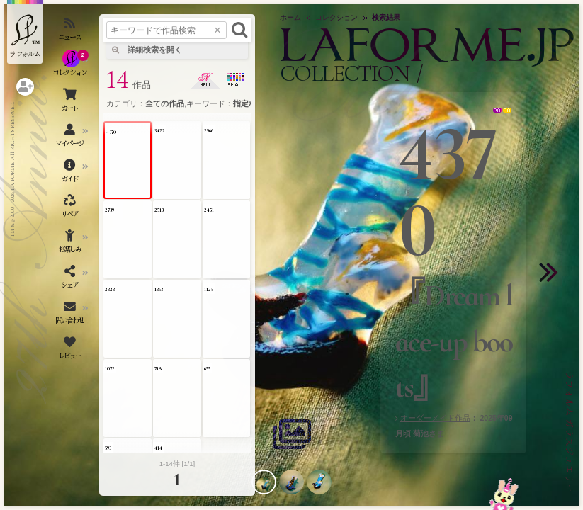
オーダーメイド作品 (435, 418)
